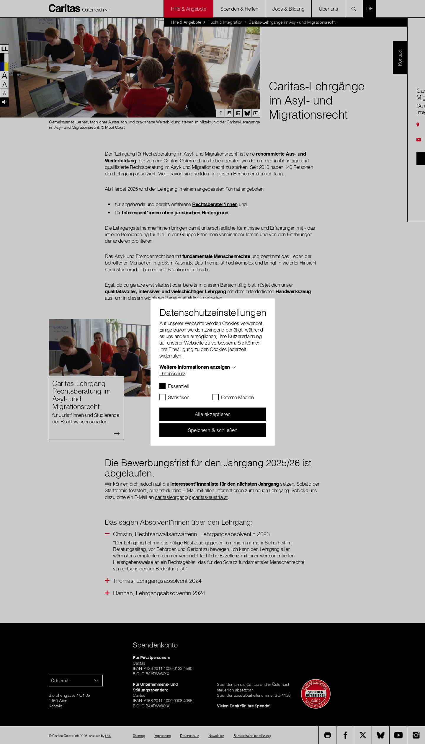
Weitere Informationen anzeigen (194, 366)
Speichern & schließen (212, 430)
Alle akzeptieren (213, 414)
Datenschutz (172, 373)
